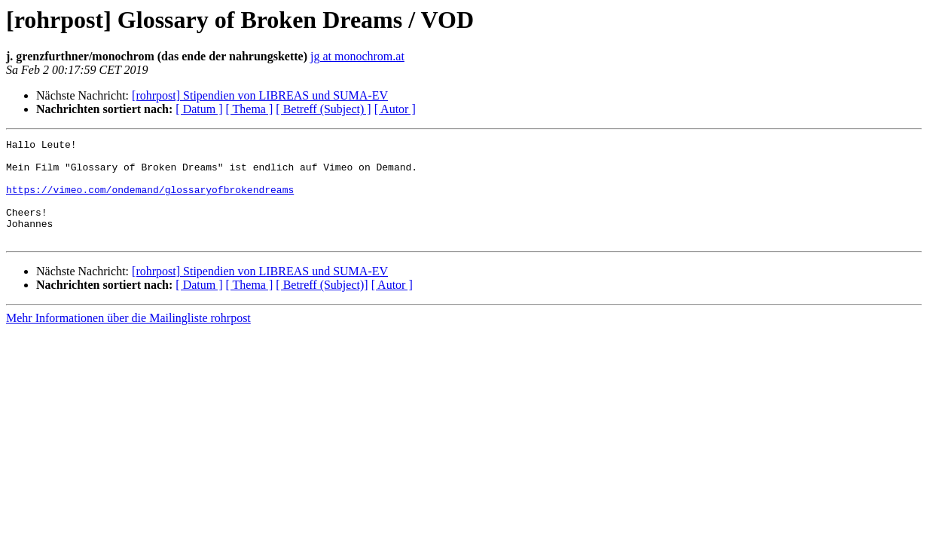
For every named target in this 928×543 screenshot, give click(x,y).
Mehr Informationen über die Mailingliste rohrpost (128, 338)
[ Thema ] (249, 109)
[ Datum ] (199, 109)
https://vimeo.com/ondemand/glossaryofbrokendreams (150, 200)
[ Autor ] (395, 109)
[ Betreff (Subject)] (322, 305)
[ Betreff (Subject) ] (323, 109)
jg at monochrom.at (357, 56)
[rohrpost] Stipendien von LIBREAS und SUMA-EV (260, 95)
